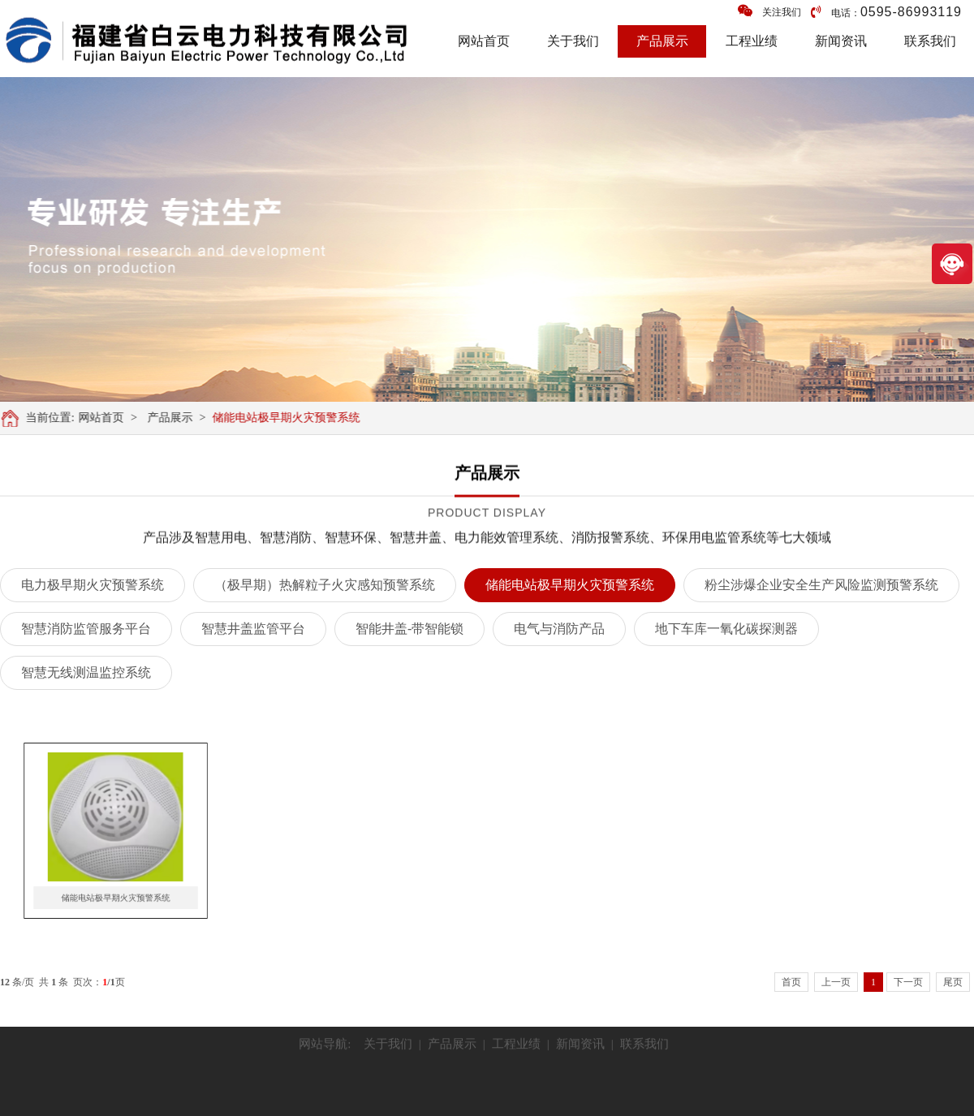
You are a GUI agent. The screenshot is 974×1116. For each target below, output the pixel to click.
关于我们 (573, 41)
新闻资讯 (841, 41)
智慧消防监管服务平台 (86, 629)
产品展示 (662, 41)
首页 (791, 982)
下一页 (908, 982)
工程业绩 (752, 41)
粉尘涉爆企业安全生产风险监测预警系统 (821, 585)
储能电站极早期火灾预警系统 (292, 417)
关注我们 (769, 11)
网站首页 (484, 41)
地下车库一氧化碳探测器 (726, 629)
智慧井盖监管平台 (253, 629)
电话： (886, 12)
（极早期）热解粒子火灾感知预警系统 (324, 585)
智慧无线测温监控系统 (86, 672)
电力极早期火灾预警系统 (92, 585)
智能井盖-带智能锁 (409, 629)
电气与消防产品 (559, 629)
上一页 (836, 982)
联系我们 (930, 41)
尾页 (953, 982)
